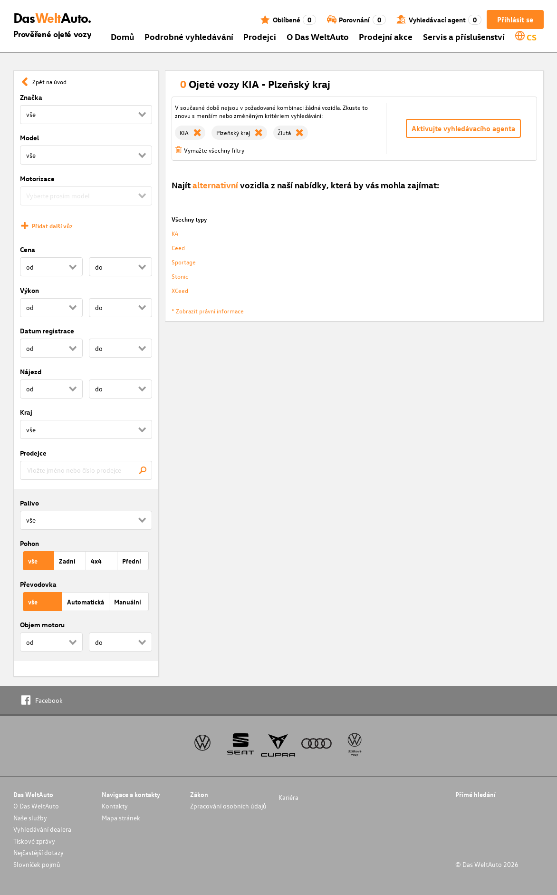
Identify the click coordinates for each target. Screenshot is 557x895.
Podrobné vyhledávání (188, 36)
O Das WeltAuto (318, 36)
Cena (27, 249)
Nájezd (30, 371)
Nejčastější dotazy (38, 852)
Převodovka (38, 584)
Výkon (29, 290)
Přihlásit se (515, 19)
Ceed (178, 247)
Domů (122, 36)
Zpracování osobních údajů (228, 805)
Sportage (184, 262)
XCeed (180, 290)
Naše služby (30, 817)
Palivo (29, 502)
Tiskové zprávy (34, 841)
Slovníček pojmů (36, 864)
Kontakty (115, 805)
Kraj (26, 412)
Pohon (29, 543)
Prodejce (33, 452)
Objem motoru (42, 624)
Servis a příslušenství (464, 36)
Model (29, 137)
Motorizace (37, 178)
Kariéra (288, 797)
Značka (31, 97)
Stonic (180, 276)
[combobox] (86, 470)
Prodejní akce (386, 36)
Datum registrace (47, 330)
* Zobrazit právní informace (208, 311)
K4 (175, 233)
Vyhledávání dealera (42, 829)
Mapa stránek (121, 817)
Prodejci (259, 36)
